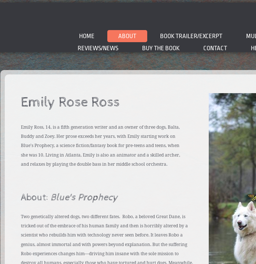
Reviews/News (98, 48)
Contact (215, 48)
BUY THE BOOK (160, 48)
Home (86, 36)
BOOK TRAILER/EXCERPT (191, 36)
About (127, 36)
